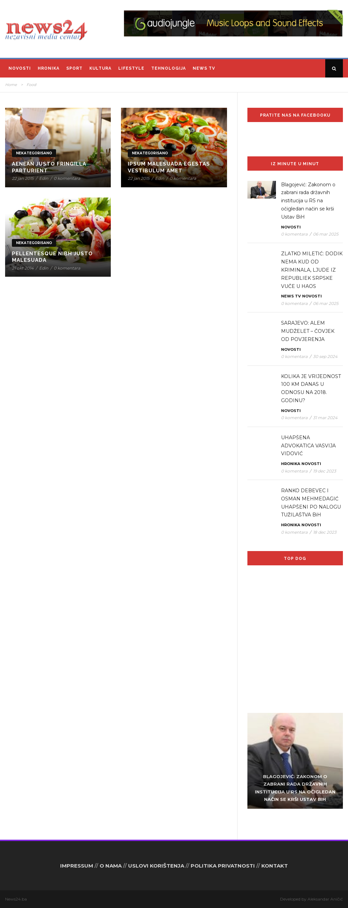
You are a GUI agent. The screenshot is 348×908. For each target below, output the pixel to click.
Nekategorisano (34, 153)
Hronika (48, 68)
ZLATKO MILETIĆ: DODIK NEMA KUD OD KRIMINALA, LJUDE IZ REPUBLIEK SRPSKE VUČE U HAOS (312, 270)
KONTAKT (274, 865)
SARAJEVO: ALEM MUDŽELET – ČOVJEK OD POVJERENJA (307, 331)
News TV (204, 68)
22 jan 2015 (23, 178)
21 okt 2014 (23, 268)
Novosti (19, 68)
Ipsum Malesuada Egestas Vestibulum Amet (169, 167)
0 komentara (67, 178)
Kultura (100, 68)
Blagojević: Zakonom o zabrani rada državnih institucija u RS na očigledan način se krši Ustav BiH (308, 201)
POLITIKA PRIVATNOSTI (223, 865)
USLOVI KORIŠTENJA (156, 865)
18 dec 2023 (324, 532)
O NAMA (111, 865)
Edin (43, 178)
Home (11, 84)
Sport (74, 68)
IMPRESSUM (76, 865)
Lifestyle (131, 68)
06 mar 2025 (325, 234)
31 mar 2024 (325, 417)
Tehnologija (168, 68)
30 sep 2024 (325, 356)
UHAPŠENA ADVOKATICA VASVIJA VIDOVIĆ (308, 445)
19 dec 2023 (324, 471)
